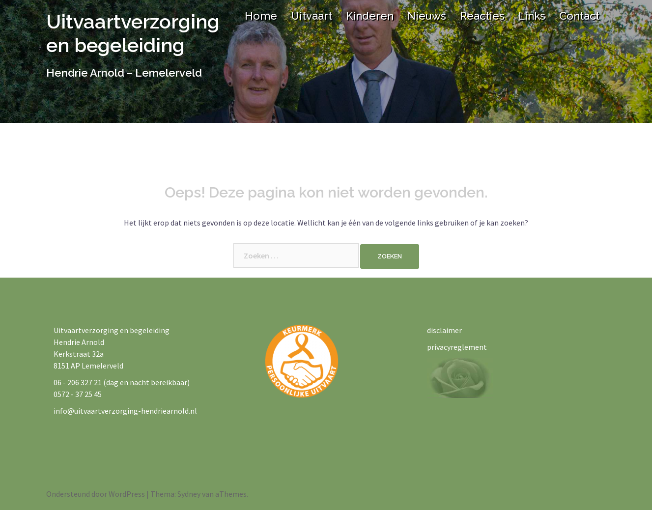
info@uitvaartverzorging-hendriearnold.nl (125, 411)
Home (261, 16)
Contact (579, 16)
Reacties (482, 16)
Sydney (188, 494)
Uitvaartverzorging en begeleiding (133, 33)
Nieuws (426, 16)
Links (531, 16)
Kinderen (370, 16)
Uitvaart (311, 16)
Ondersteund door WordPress (95, 494)
